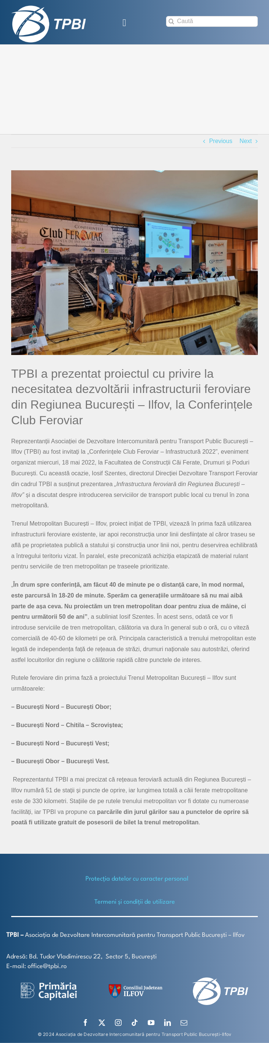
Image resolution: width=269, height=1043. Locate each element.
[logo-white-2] (49, 985)
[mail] (184, 1022)
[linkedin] (167, 1022)
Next (246, 141)
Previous (220, 141)
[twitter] (102, 1022)
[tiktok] (134, 1022)
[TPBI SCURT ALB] (48, 8)
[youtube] (151, 1022)
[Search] (171, 21)
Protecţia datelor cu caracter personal (136, 879)
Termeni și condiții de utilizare (134, 902)
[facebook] (85, 1022)
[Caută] (212, 21)
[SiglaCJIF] (134, 986)
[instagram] (118, 1022)
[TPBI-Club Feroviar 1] (134, 262)
